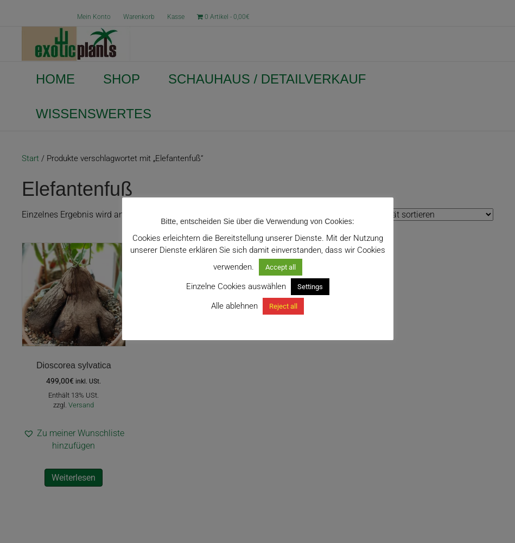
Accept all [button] (280, 267)
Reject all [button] (283, 306)
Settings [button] (310, 287)
